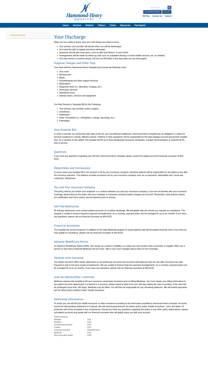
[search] (169, 7)
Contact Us (157, 16)
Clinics (112, 25)
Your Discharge (17, 36)
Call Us (167, 12)
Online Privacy (59, 362)
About (66, 25)
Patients (89, 25)
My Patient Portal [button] (152, 12)
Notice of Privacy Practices (38, 362)
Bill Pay (146, 16)
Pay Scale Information (104, 380)
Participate (139, 25)
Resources (125, 25)
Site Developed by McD (104, 367)
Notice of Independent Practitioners (28, 359)
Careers (168, 16)
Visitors (101, 25)
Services (77, 25)
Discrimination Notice (14, 362)
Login (34, 365)
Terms (7, 359)
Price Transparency (56, 359)
